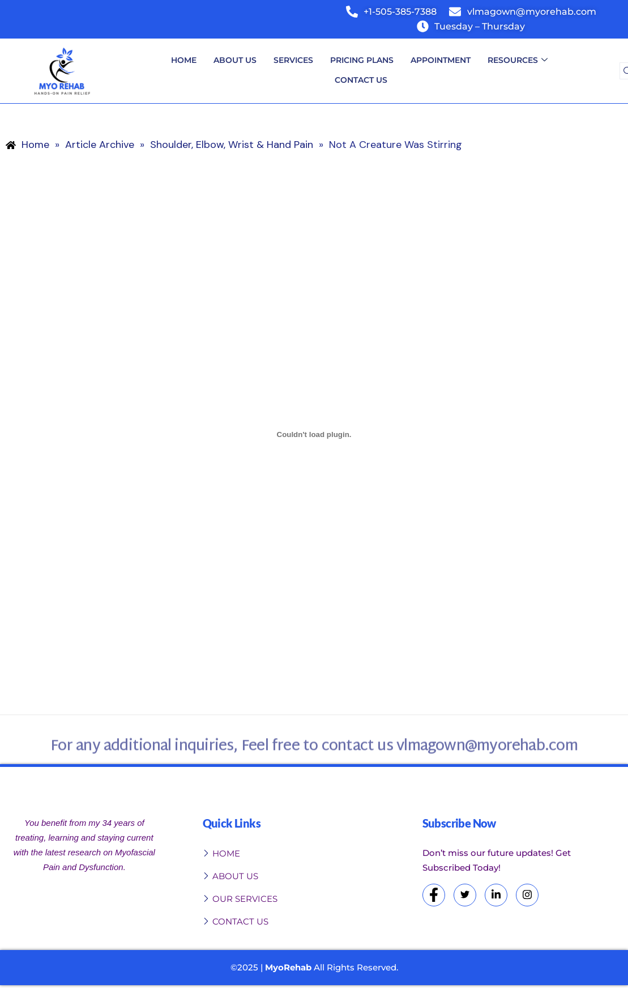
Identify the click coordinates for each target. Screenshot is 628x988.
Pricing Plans (362, 60)
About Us (235, 60)
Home (183, 60)
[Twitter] (465, 895)
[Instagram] (527, 895)
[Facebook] (433, 895)
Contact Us (361, 80)
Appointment (441, 60)
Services (293, 60)
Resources (518, 60)
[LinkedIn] (496, 895)
